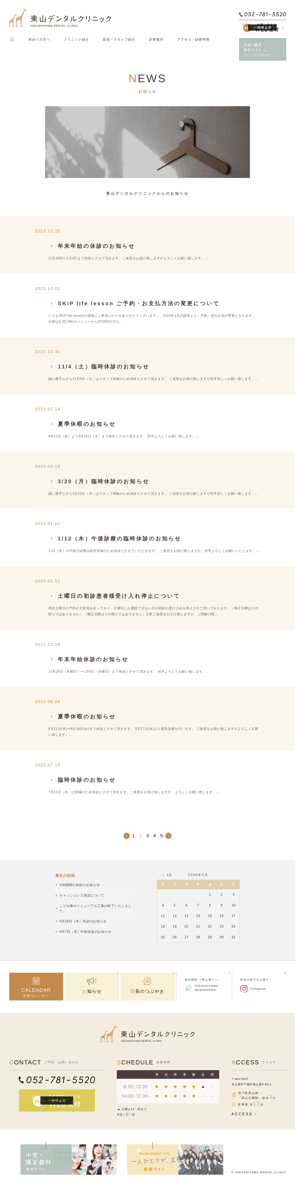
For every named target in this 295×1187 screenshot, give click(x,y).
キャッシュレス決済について (81, 895)
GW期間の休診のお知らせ (79, 885)
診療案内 (156, 39)
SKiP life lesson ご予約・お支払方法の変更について (139, 303)
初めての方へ (39, 39)
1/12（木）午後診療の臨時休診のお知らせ (120, 538)
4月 (169, 875)
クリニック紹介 (76, 39)
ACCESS (244, 1114)
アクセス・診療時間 (193, 39)
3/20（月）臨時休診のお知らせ (104, 481)
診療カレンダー (36, 992)
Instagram (258, 988)
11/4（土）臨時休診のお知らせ (104, 366)
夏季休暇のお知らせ (87, 424)
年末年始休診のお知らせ (93, 659)
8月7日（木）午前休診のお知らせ (85, 931)
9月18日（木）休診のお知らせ (83, 921)
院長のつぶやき (147, 991)
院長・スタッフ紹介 (119, 39)
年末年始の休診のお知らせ (96, 246)
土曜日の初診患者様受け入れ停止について (119, 596)
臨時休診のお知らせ (87, 780)
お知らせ (92, 991)
